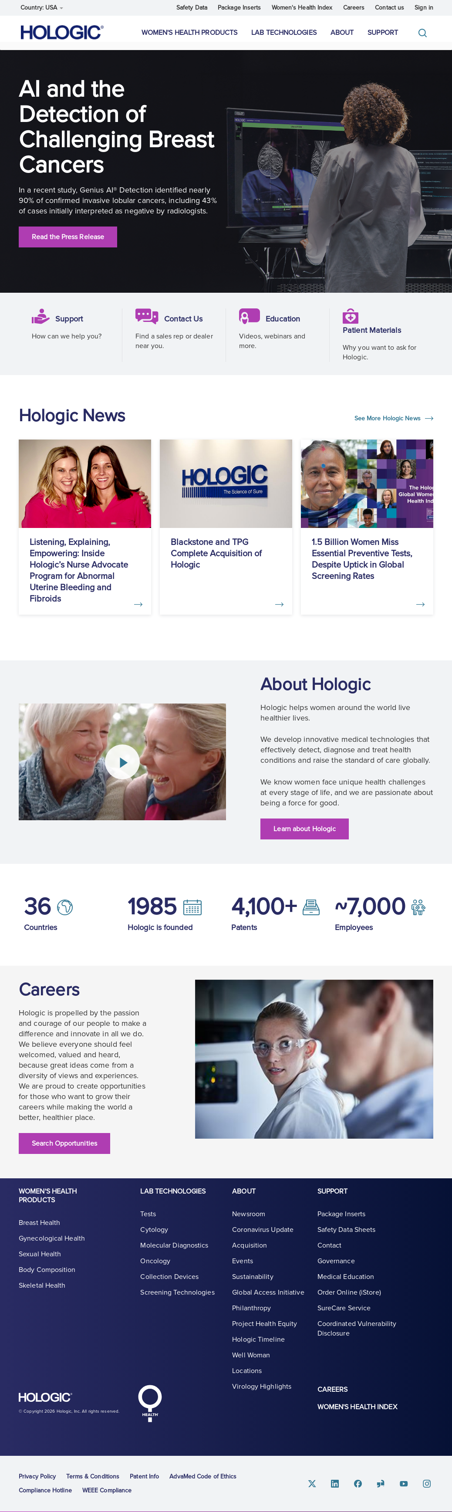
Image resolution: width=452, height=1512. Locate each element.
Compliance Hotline (45, 1488)
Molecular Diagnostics (174, 1252)
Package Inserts (239, 7)
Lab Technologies (284, 32)
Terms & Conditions (92, 1474)
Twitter (323, 1482)
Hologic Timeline (258, 1346)
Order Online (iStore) (349, 1299)
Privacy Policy (37, 1474)
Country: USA (41, 7)
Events (242, 1267)
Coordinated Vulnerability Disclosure (357, 1335)
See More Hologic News (388, 427)
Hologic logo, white (62, 1400)
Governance (336, 1267)
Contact (329, 1252)
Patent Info (144, 1474)
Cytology (154, 1236)
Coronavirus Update (262, 1236)
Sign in (424, 7)
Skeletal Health (42, 1292)
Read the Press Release (68, 245)
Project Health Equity (264, 1330)
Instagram (428, 1482)
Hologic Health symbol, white (150, 1402)
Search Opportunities (64, 1146)
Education (285, 327)
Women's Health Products (189, 32)
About (342, 32)
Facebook (365, 1482)
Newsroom (248, 1220)
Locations (247, 1377)
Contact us (389, 7)
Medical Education (345, 1283)
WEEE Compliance (107, 1488)
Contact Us (185, 327)
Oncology (155, 1267)
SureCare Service (344, 1314)
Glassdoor (386, 1482)
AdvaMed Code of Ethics (202, 1474)
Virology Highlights (261, 1393)
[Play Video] (122, 765)
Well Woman (251, 1361)
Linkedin (344, 1482)
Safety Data (191, 7)
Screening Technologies (177, 1299)
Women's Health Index (302, 7)
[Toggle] (424, 33)
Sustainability (252, 1283)
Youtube (407, 1482)
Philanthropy (251, 1314)
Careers (354, 7)
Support (383, 32)
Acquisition (249, 1252)
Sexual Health (40, 1260)
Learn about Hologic (304, 832)
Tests (148, 1220)
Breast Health (39, 1229)
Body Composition (47, 1276)
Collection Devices (169, 1283)
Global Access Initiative (268, 1299)
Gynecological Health (52, 1245)
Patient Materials (375, 339)
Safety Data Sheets (346, 1236)
